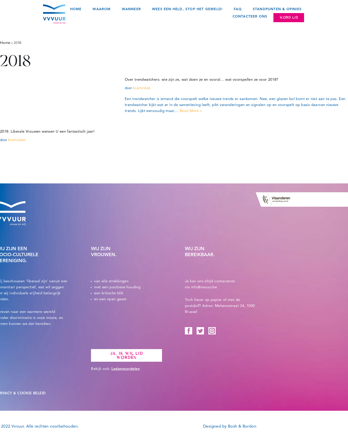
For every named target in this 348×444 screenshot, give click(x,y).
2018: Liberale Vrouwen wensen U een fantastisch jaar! (47, 132)
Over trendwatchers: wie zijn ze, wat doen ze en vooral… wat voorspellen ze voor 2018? (201, 80)
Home (76, 9)
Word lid (288, 17)
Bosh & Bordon (242, 427)
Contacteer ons (250, 16)
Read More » (191, 111)
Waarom (102, 9)
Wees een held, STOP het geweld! (187, 9)
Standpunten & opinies (277, 9)
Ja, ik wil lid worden (126, 356)
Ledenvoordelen (125, 369)
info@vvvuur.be (204, 287)
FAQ (238, 9)
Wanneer (131, 9)
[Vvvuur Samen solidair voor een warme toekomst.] (54, 14)
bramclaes (141, 88)
